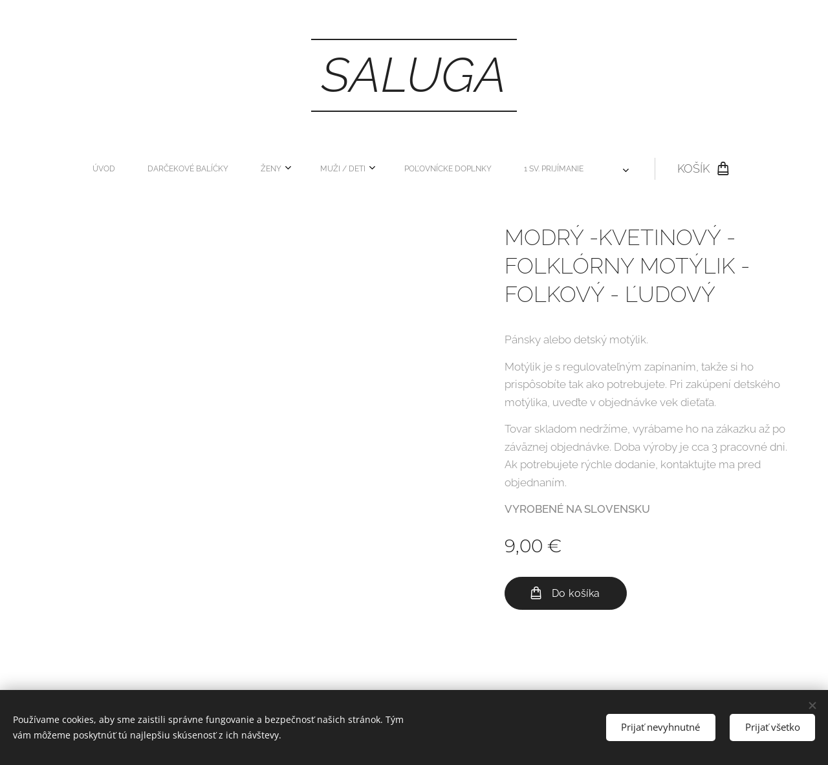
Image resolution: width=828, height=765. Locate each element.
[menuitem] (183, 169)
